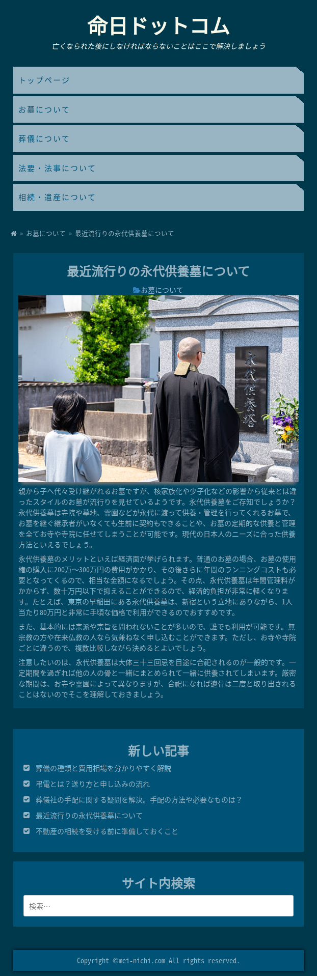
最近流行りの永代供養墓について (89, 815)
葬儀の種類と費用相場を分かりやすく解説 (103, 768)
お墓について (44, 109)
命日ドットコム (158, 25)
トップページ (44, 80)
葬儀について (44, 138)
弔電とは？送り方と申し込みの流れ (93, 783)
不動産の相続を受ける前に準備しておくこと (107, 831)
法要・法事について (57, 168)
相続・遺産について (57, 197)
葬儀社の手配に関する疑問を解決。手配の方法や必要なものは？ (139, 799)
